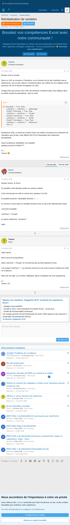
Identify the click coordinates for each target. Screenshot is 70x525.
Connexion (30, 54)
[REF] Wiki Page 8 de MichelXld (21, 426)
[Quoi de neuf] (62, 10)
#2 (68, 179)
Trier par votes (63, 164)
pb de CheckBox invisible (18, 406)
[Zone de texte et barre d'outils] (35, 330)
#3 (68, 248)
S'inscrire (43, 54)
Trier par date (51, 164)
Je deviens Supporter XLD (14, 319)
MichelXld (9, 418)
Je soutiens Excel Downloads (15, 3)
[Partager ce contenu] (64, 71)
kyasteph (9, 365)
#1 (68, 71)
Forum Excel (39, 356)
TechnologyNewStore (13, 356)
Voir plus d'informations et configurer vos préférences (23, 509)
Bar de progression (15, 363)
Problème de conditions (25, 353)
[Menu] (3, 10)
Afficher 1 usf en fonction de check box (24, 396)
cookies (20, 502)
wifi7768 (9, 376)
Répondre (65, 157)
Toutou (5, 26)
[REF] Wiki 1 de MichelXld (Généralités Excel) (27, 449)
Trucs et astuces (28, 418)
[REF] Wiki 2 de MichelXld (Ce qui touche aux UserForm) (32, 416)
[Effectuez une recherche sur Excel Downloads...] (67, 10)
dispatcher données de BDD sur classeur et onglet (29, 373)
